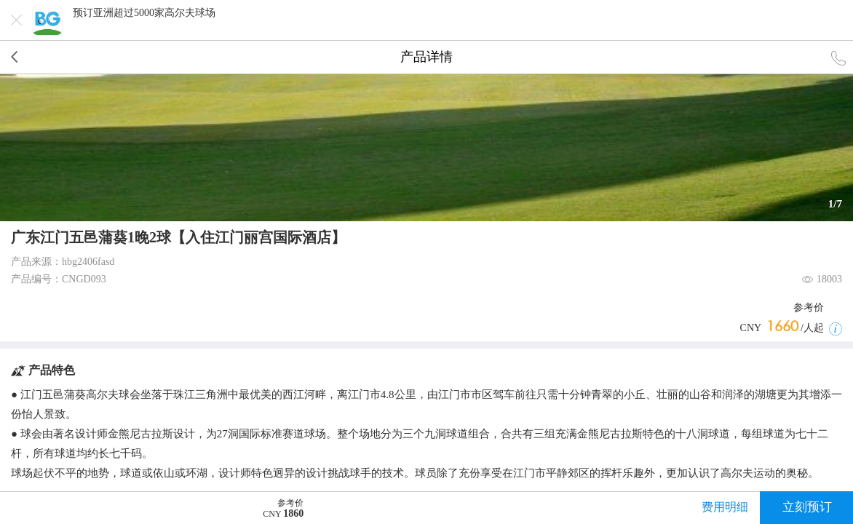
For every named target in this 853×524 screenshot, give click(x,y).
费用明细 (725, 507)
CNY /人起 (782, 327)
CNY (157, 508)
